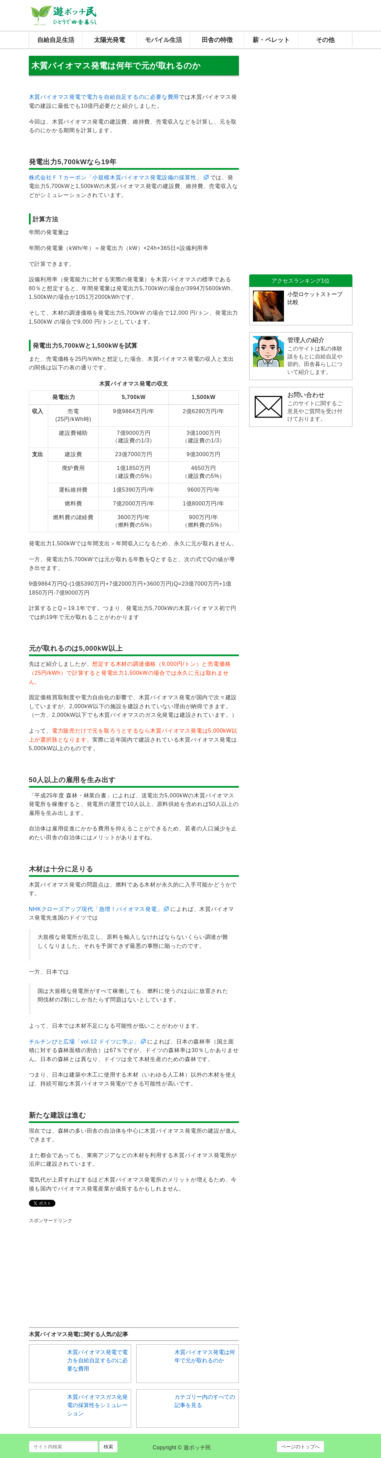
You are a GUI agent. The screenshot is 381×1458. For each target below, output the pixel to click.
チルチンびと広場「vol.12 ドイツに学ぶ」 (84, 1042)
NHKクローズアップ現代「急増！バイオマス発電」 (96, 909)
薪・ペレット (271, 39)
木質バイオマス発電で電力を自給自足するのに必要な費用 (104, 97)
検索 (108, 1446)
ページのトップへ (300, 1446)
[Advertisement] (80, 1267)
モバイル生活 (163, 39)
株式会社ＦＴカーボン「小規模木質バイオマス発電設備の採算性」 (115, 177)
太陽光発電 (109, 39)
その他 (325, 39)
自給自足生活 (55, 39)
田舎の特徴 (217, 39)
